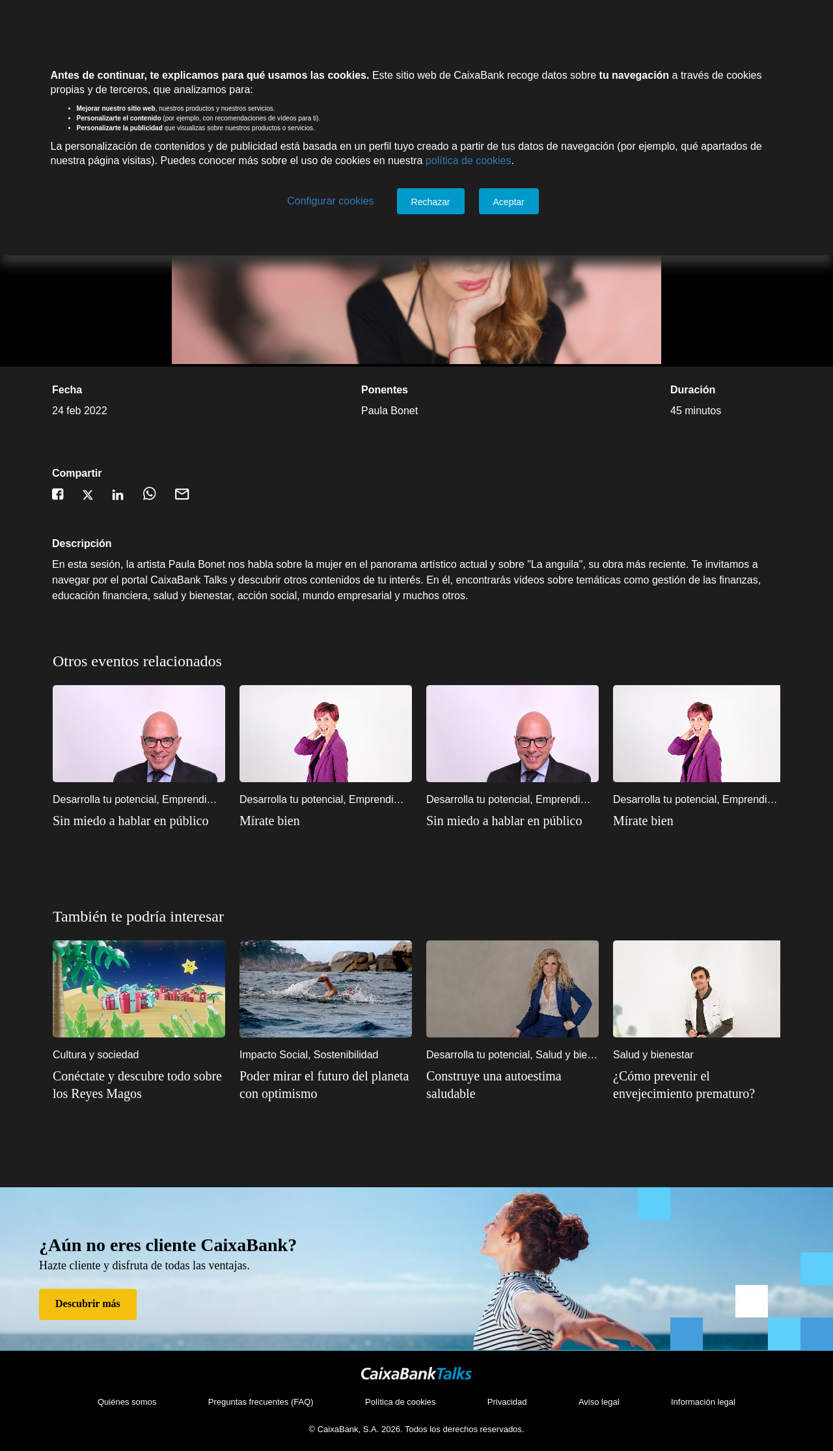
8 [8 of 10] (731, 922)
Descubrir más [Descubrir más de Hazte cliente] (87, 1303)
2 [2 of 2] (770, 667)
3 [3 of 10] (633, 922)
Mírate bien (269, 820)
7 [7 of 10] (711, 922)
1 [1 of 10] (594, 922)
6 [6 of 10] (692, 922)
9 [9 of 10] (751, 922)
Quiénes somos (127, 1402)
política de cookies (469, 160)
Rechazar (430, 202)
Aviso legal (599, 1402)
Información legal (703, 1402)
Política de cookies (400, 1402)
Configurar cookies (330, 200)
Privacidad (507, 1402)
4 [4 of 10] (653, 922)
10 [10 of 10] (770, 922)
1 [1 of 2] (751, 667)
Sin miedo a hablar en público (130, 820)
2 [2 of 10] (614, 922)
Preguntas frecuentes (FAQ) (261, 1402)
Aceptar (509, 202)
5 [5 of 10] (672, 922)
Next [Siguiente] (784, 772)
